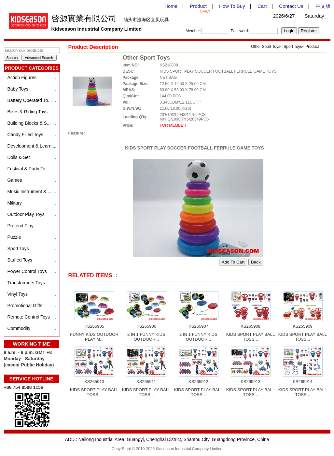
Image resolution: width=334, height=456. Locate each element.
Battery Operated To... (29, 100)
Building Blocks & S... (29, 123)
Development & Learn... (31, 146)
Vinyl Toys (17, 294)
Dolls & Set (18, 157)
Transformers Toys (26, 282)
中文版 (323, 6)
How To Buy (232, 6)
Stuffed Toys (20, 260)
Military (14, 203)
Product (198, 6)
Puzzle (14, 237)
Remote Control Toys (28, 317)
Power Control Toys (27, 271)
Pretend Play (20, 225)
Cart (262, 6)
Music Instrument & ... (29, 191)
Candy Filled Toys (25, 134)
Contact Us (291, 6)
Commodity (19, 328)
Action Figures (21, 77)
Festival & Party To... (28, 168)
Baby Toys (17, 89)
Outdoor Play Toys (26, 214)
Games (14, 180)
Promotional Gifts (24, 305)
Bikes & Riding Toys (27, 111)
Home (170, 6)
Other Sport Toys (265, 46)
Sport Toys (18, 248)
